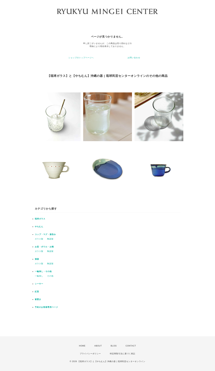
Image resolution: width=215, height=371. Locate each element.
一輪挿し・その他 (43, 271)
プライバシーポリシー (90, 353)
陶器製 (50, 239)
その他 (50, 276)
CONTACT (131, 346)
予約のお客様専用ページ (46, 307)
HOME (82, 346)
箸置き (38, 299)
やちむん (39, 226)
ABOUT (98, 346)
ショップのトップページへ (81, 58)
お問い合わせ (134, 58)
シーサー (39, 284)
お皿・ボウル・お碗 (44, 247)
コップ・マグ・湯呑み (45, 234)
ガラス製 (39, 239)
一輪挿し (39, 276)
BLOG (114, 346)
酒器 (37, 259)
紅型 (37, 291)
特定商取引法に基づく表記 (122, 353)
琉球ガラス (40, 219)
